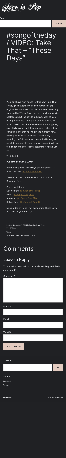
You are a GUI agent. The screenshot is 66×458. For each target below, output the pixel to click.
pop (12, 235)
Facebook (7, 381)
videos (32, 235)
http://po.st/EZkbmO (29, 202)
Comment (9, 276)
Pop (30, 225)
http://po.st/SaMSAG (26, 198)
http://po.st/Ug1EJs (24, 194)
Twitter (6, 385)
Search (3, 18)
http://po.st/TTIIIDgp (30, 190)
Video (43, 225)
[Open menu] (45, 7)
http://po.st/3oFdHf (32, 171)
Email (6, 319)
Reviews (36, 225)
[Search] (58, 367)
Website (7, 332)
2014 (8, 235)
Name (7, 306)
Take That (19, 235)
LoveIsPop (7, 397)
